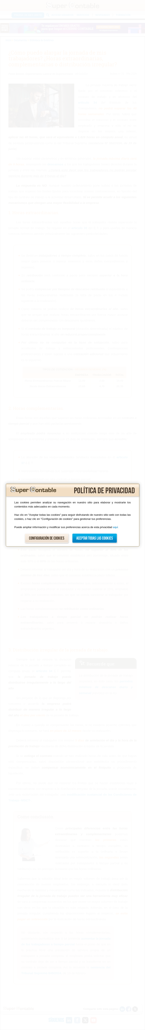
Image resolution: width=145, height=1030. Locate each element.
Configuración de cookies (46, 538)
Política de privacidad (104, 491)
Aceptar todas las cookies (94, 538)
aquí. (115, 527)
